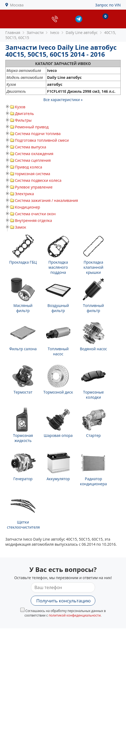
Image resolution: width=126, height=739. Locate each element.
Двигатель (24, 113)
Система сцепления (33, 160)
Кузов (20, 106)
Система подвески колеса (38, 180)
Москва (17, 4)
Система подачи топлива (38, 133)
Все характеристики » (63, 99)
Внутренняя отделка (33, 220)
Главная (12, 32)
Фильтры (23, 120)
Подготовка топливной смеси (42, 140)
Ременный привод (32, 126)
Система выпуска (30, 146)
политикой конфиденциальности (75, 615)
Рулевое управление (34, 187)
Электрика (24, 193)
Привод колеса (28, 167)
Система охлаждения (34, 153)
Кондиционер (27, 207)
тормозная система (32, 173)
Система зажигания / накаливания (46, 200)
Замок (20, 227)
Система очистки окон (35, 213)
